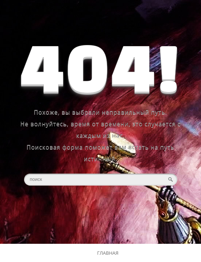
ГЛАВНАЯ (108, 253)
